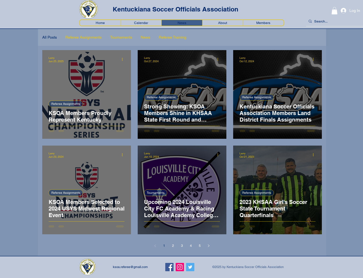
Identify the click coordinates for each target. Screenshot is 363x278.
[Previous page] (155, 246)
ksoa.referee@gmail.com (130, 267)
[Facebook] (169, 267)
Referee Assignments (83, 37)
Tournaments (121, 37)
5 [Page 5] (200, 246)
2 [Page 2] (173, 246)
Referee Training (172, 37)
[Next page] (209, 246)
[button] (334, 10)
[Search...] (334, 21)
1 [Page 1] (164, 246)
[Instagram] (180, 267)
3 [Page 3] (182, 246)
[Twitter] (190, 267)
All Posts (49, 37)
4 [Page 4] (191, 246)
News (145, 37)
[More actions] (123, 59)
